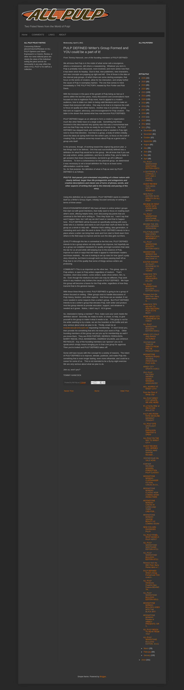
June (146, 152)
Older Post (124, 391)
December (148, 130)
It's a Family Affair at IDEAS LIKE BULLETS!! (151, 408)
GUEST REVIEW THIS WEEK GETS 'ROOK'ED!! (150, 187)
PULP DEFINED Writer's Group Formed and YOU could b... (151, 574)
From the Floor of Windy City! (150, 393)
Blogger (103, 677)
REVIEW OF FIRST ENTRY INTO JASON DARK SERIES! (151, 207)
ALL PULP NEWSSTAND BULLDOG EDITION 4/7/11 (150, 556)
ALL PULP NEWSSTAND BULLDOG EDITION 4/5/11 (150, 596)
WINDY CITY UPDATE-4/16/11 (151, 368)
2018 (144, 106)
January (147, 655)
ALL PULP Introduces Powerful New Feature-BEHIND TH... (151, 585)
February (147, 652)
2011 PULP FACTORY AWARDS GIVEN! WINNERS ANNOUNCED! (150, 377)
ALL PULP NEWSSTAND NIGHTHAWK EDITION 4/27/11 (151, 217)
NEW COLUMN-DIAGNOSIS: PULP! (149, 529)
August (147, 145)
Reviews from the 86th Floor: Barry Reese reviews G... (151, 297)
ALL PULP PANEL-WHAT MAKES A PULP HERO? (151, 537)
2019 (144, 103)
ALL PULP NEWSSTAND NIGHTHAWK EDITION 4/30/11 (151, 165)
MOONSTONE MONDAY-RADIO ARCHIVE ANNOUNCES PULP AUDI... (151, 358)
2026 (144, 78)
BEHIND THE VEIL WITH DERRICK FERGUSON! (151, 226)
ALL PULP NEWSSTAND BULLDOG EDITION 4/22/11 (151, 287)
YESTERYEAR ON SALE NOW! (151, 459)
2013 (144, 120)
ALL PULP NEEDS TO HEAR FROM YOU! (151, 632)
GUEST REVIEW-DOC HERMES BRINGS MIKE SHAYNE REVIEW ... (150, 450)
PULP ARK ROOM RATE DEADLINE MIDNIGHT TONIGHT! (151, 417)
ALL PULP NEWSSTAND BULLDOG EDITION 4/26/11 (151, 245)
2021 (144, 96)
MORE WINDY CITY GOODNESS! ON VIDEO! (151, 318)
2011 (144, 127)
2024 (144, 85)
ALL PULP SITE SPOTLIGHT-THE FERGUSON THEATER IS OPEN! (149, 429)
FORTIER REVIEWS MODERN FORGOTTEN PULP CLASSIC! (151, 468)
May (146, 155)
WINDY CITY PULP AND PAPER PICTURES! (151, 336)
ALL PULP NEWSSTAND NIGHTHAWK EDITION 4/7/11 (150, 546)
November (148, 134)
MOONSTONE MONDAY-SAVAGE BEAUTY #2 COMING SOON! (151, 519)
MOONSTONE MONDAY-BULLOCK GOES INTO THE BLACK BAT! (151, 607)
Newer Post (69, 391)
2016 (144, 113)
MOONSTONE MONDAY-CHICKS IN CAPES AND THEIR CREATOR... (149, 506)
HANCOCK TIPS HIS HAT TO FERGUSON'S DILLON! (150, 277)
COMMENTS (38, 34)
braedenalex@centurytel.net (75, 328)
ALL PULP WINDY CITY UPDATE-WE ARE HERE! (151, 400)
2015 (144, 117)
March (146, 648)
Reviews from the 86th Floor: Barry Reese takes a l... (151, 565)
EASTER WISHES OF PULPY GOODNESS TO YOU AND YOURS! (151, 266)
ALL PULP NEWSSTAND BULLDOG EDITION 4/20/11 (151, 327)
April (146, 159)
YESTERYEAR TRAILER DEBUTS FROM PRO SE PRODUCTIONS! (151, 346)
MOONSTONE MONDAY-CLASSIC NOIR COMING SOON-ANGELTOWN (151, 492)
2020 (144, 99)
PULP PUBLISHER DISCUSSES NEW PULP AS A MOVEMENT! (151, 235)
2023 (144, 89)
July (145, 148)
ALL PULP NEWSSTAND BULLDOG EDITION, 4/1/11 (151, 640)
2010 (144, 660)
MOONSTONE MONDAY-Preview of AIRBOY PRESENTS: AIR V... (151, 620)
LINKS (52, 34)
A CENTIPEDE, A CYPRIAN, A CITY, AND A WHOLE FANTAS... (150, 176)
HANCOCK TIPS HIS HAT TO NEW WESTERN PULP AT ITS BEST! (151, 308)
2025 (144, 82)
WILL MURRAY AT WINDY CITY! (150, 388)
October (147, 137)
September (148, 141)
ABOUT (62, 34)
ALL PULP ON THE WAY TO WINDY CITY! (151, 440)
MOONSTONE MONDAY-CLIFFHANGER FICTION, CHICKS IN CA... (151, 480)
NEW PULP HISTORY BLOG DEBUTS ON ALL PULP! (151, 197)
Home (24, 34)
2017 (144, 110)
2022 (144, 92)
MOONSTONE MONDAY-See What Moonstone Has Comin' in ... (151, 255)
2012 (144, 124)
